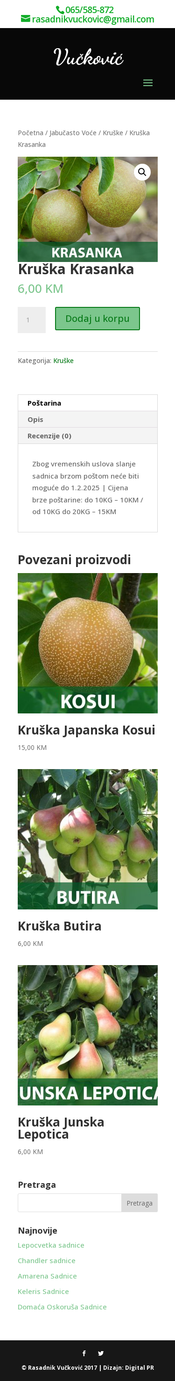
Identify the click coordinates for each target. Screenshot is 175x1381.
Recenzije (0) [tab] (49, 435)
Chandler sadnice (47, 1260)
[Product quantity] (32, 320)
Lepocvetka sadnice (51, 1245)
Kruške (113, 132)
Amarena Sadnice (47, 1275)
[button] (142, 172)
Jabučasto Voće (73, 132)
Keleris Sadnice (43, 1291)
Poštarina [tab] (44, 402)
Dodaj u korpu (97, 318)
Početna (30, 132)
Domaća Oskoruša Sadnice (62, 1306)
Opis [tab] (35, 419)
